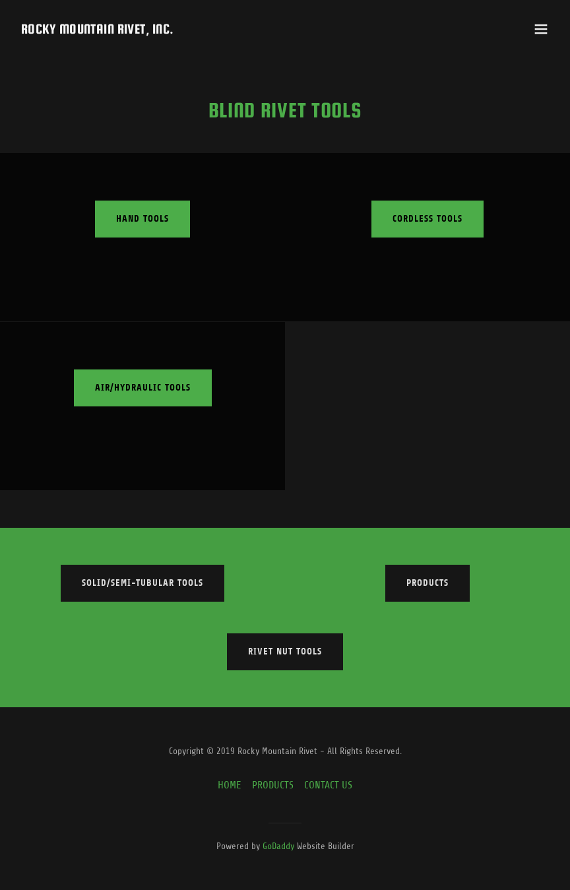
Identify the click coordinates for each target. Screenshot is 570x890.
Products (427, 582)
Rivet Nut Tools (285, 651)
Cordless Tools (427, 218)
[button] (541, 29)
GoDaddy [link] (278, 846)
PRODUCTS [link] (273, 785)
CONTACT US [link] (328, 785)
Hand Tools (142, 218)
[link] (97, 30)
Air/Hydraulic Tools (143, 387)
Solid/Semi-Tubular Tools (142, 582)
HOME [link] (229, 785)
